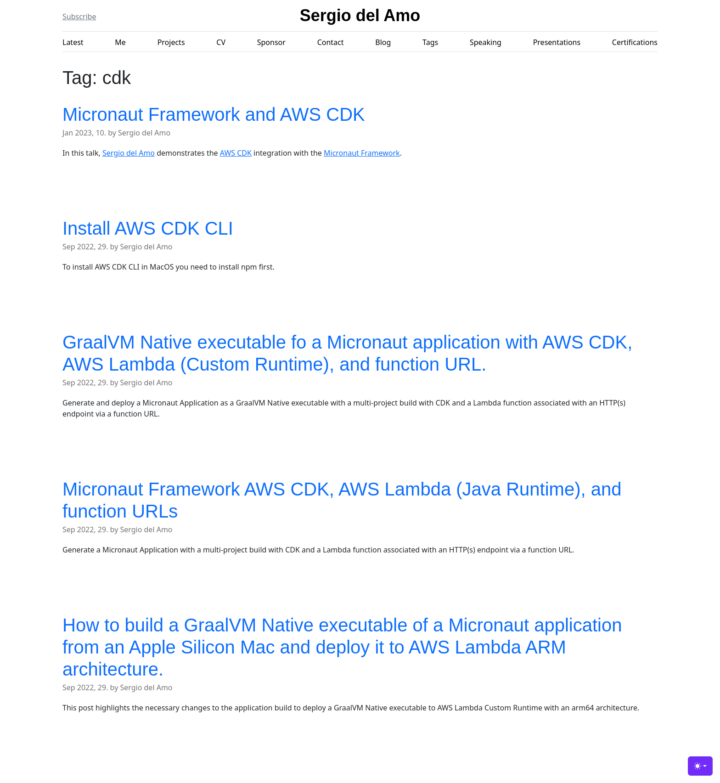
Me (120, 42)
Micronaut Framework (362, 153)
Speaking (485, 42)
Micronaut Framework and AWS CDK (213, 114)
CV (220, 42)
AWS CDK (236, 153)
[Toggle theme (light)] (700, 766)
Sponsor (271, 42)
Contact (330, 42)
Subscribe (79, 16)
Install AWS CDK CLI (147, 228)
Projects (171, 42)
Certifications (635, 42)
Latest (73, 42)
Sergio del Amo (360, 15)
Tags (430, 42)
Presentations (556, 42)
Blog (383, 42)
